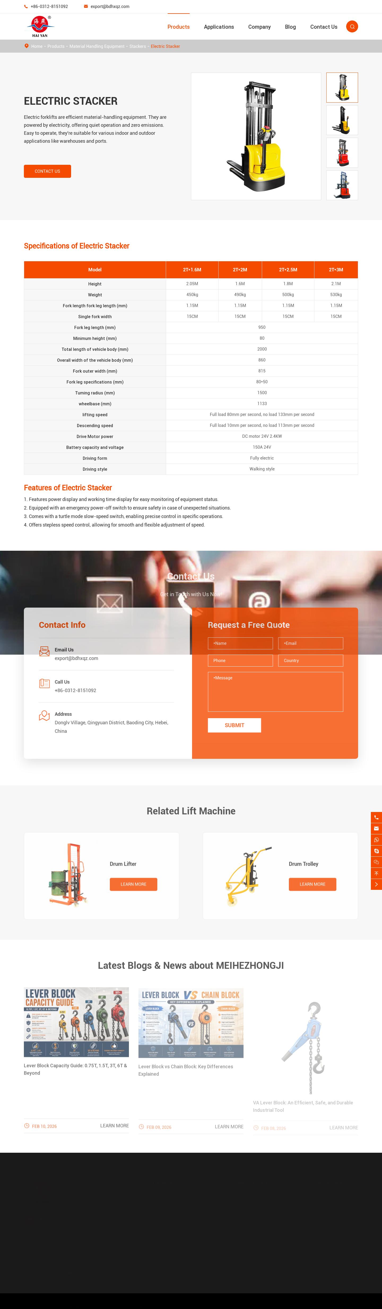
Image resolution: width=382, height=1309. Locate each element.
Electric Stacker (165, 46)
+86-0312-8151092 (49, 6)
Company (259, 26)
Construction (249, 1200)
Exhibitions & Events (336, 1228)
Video (321, 1247)
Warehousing (250, 1219)
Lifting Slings (163, 1237)
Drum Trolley (303, 868)
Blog (290, 26)
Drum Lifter (123, 868)
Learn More (133, 888)
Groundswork (250, 1228)
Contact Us (323, 26)
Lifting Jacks (162, 1247)
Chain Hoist (161, 1200)
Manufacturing (251, 1210)
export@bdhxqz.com (110, 6)
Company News (332, 1210)
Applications (219, 26)
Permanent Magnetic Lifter (177, 1256)
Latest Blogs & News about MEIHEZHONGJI (191, 961)
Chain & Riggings (167, 1219)
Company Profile (332, 1200)
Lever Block (161, 1210)
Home (36, 46)
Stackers (137, 46)
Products (179, 26)
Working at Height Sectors (263, 1256)
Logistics (245, 1247)
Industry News (330, 1219)
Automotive (248, 1237)
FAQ (319, 1237)
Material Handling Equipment (97, 46)
